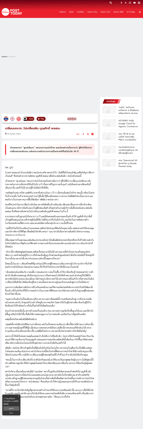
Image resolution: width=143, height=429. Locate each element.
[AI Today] (131, 12)
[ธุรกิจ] (71, 12)
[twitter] (88, 134)
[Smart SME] (118, 12)
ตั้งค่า (11, 413)
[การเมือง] (80, 12)
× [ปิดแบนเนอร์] (18, 396)
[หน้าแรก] (62, 12)
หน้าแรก (4, 56)
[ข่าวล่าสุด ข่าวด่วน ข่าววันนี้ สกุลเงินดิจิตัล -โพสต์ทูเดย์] (12, 12)
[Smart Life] (105, 12)
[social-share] (121, 2)
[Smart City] (92, 12)
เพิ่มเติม (6, 404)
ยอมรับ (11, 408)
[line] (92, 134)
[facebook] (83, 134)
